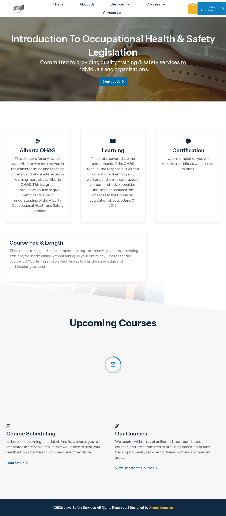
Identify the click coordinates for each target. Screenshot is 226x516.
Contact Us (112, 13)
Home (58, 4)
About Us (87, 4)
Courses (156, 4)
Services (120, 4)
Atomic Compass (161, 508)
